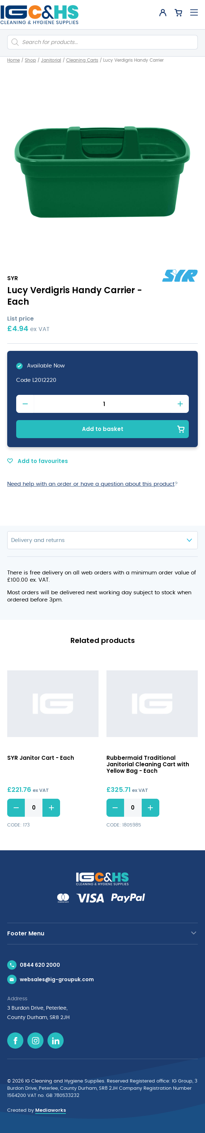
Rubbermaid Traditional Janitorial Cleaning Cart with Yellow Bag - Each (147, 764)
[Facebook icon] (15, 1040)
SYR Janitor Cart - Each (40, 758)
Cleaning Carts (82, 60)
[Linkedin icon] (55, 1040)
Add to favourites (37, 461)
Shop (30, 60)
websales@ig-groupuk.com (57, 979)
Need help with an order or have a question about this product (90, 484)
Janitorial (51, 60)
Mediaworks (50, 1110)
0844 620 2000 (40, 965)
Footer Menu (25, 933)
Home (13, 60)
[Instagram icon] (35, 1040)
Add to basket (102, 429)
